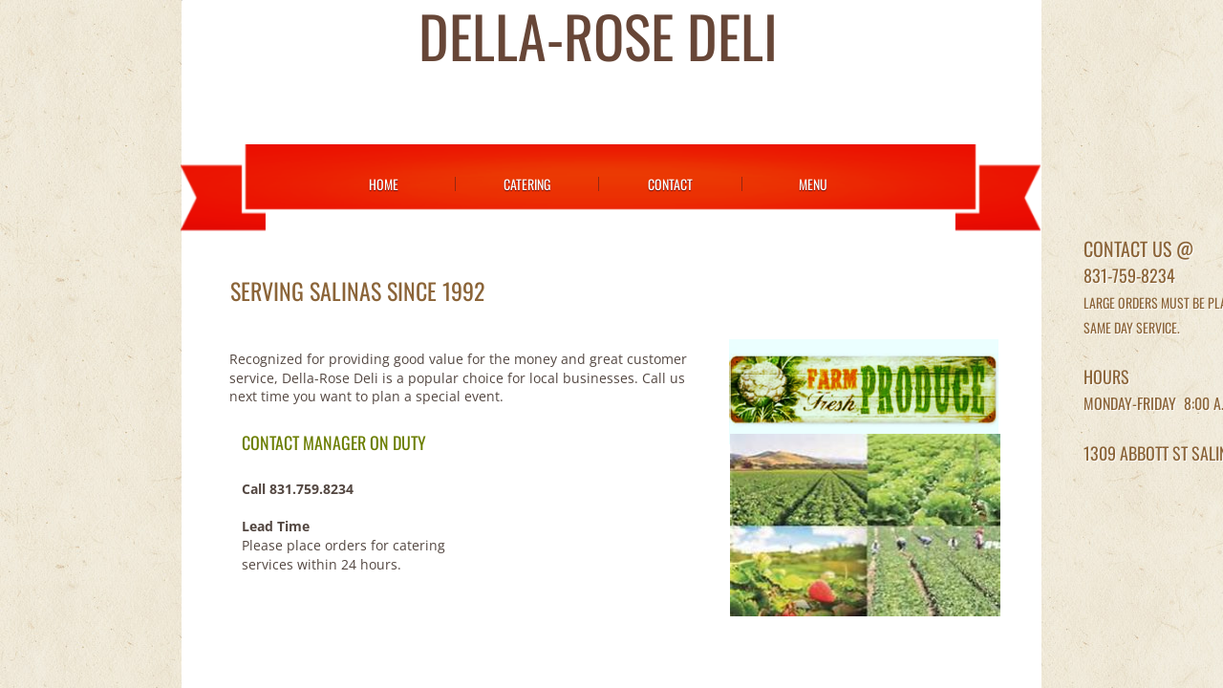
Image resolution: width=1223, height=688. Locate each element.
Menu (813, 184)
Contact (670, 184)
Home (383, 184)
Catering (527, 184)
